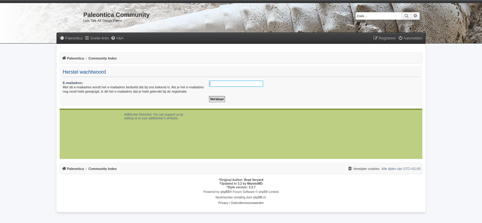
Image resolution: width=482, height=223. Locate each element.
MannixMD (255, 183)
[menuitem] (71, 38)
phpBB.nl (259, 197)
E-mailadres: (73, 83)
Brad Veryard (253, 180)
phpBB (225, 192)
